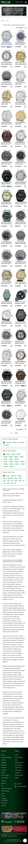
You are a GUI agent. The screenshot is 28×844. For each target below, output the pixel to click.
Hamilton (4, 781)
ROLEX (3, 755)
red (23, 480)
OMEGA (3, 760)
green (16, 478)
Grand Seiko (4, 778)
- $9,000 (11, 459)
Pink (15, 483)
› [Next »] (17, 433)
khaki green (10, 478)
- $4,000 (5, 456)
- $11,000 (5, 461)
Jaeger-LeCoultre (6, 788)
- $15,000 (5, 464)
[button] (11, 47)
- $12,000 (11, 461)
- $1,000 (8, 454)
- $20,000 (11, 466)
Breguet (3, 762)
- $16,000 (11, 464)
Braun (4, 480)
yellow (4, 478)
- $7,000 (21, 456)
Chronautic (8, 442)
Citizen (3, 773)
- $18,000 (22, 464)
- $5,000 (11, 456)
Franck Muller (5, 775)
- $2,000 (13, 454)
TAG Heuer (4, 803)
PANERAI (3, 783)
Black (16, 480)
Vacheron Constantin (4, 799)
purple (7, 476)
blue (12, 480)
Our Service (18, 765)
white (20, 480)
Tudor (3, 793)
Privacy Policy (19, 775)
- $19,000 (5, 466)
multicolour (13, 476)
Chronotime (21, 442)
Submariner (6, 445)
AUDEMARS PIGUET (6, 757)
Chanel (3, 805)
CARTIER (3, 770)
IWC (2, 786)
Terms (17, 778)
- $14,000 (22, 461)
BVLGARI (3, 767)
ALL (4, 442)
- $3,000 (18, 454)
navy (8, 480)
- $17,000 (17, 464)
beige (20, 478)
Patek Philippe (5, 791)
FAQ (16, 760)
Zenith (3, 796)
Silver (11, 483)
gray (4, 483)
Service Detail (19, 762)
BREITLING (4, 765)
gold (8, 483)
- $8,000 (5, 459)
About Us (17, 773)
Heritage (15, 442)
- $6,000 (16, 456)
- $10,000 (16, 459)
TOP (2, 20)
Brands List (18, 767)
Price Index (18, 770)
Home (17, 755)
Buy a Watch (19, 757)
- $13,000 (16, 461)
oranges (19, 476)
